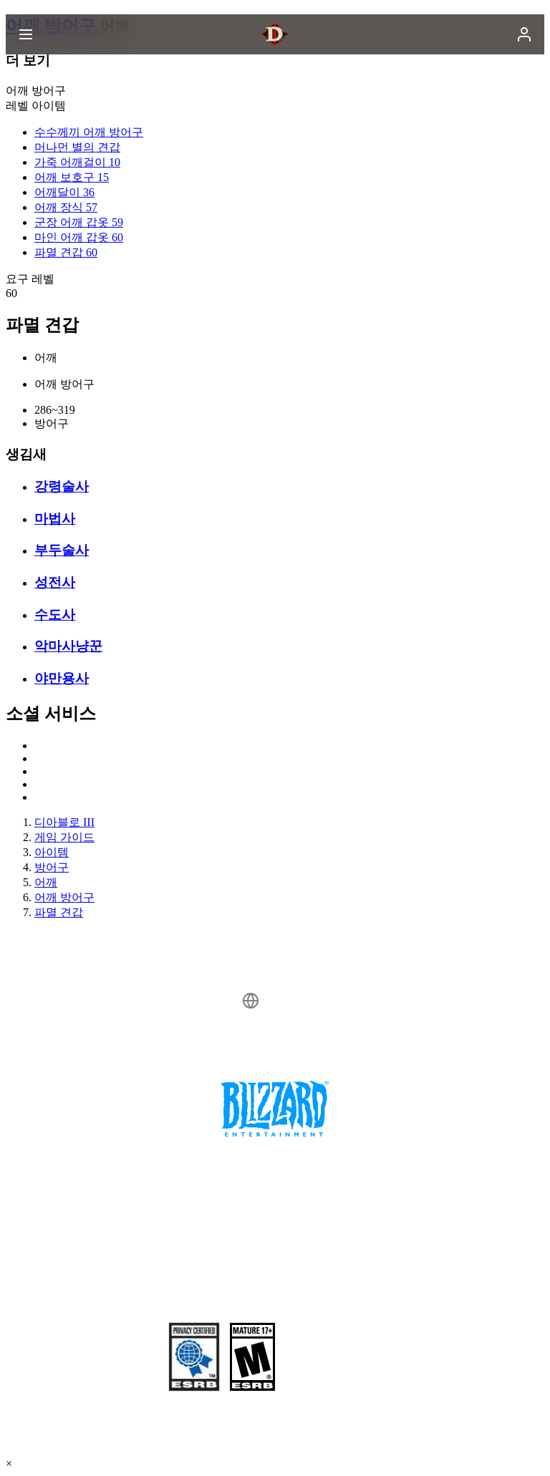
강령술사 (61, 486)
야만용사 (61, 678)
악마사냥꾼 (68, 646)
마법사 (54, 518)
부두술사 (61, 550)
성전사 (54, 582)
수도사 (54, 614)
